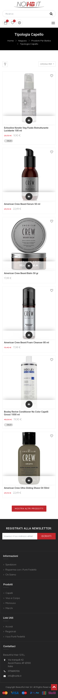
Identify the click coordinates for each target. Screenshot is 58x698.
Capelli (9, 593)
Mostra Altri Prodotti (29, 508)
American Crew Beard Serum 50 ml (22, 204)
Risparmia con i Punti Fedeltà (20, 569)
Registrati (10, 631)
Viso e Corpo (13, 598)
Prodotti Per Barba (41, 40)
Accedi (9, 626)
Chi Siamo (10, 574)
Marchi (9, 608)
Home (10, 40)
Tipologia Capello (29, 44)
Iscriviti (46, 536)
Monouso (11, 603)
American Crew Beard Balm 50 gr (21, 273)
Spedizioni (10, 564)
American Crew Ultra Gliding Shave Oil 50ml (26, 488)
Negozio (22, 40)
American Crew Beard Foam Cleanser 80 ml (26, 342)
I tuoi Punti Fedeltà (15, 636)
